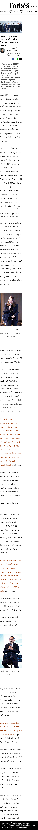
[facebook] (13, 59)
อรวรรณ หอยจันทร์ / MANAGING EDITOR (12, 49)
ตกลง (34, 825)
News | (8, 51)
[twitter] (20, 59)
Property (12, 51)
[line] (17, 59)
